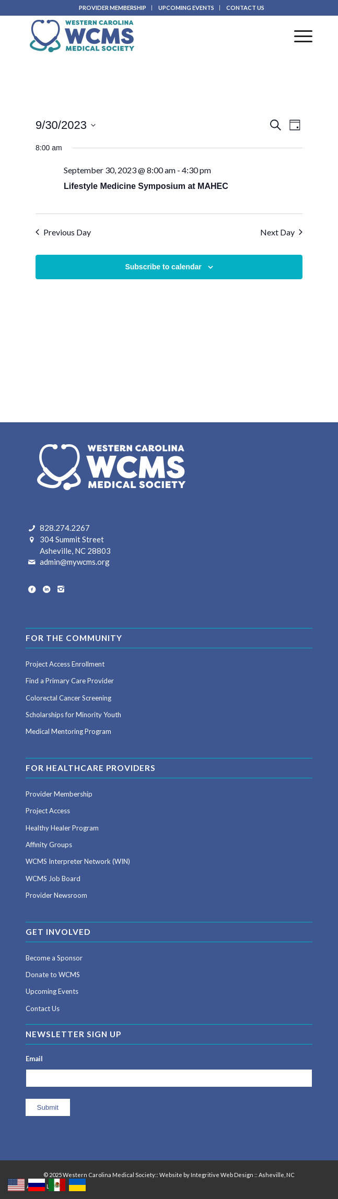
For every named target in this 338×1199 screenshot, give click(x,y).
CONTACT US (245, 7)
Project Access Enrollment (65, 664)
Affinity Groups (49, 844)
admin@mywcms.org (75, 561)
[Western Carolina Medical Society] (140, 36)
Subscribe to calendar (163, 267)
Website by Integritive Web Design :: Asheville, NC (227, 1174)
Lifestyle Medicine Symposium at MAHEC (146, 186)
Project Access (48, 810)
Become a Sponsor (54, 958)
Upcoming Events (52, 991)
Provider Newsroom (56, 895)
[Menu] (298, 36)
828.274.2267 (65, 527)
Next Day (281, 232)
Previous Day (63, 232)
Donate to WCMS (53, 974)
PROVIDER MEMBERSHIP (112, 7)
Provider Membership (59, 794)
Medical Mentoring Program (68, 731)
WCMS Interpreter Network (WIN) (78, 861)
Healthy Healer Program (62, 828)
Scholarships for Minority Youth (73, 714)
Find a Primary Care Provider (70, 680)
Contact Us (43, 1008)
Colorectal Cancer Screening (68, 698)
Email (34, 1058)
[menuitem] (113, 7)
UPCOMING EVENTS (186, 7)
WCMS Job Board (53, 878)
